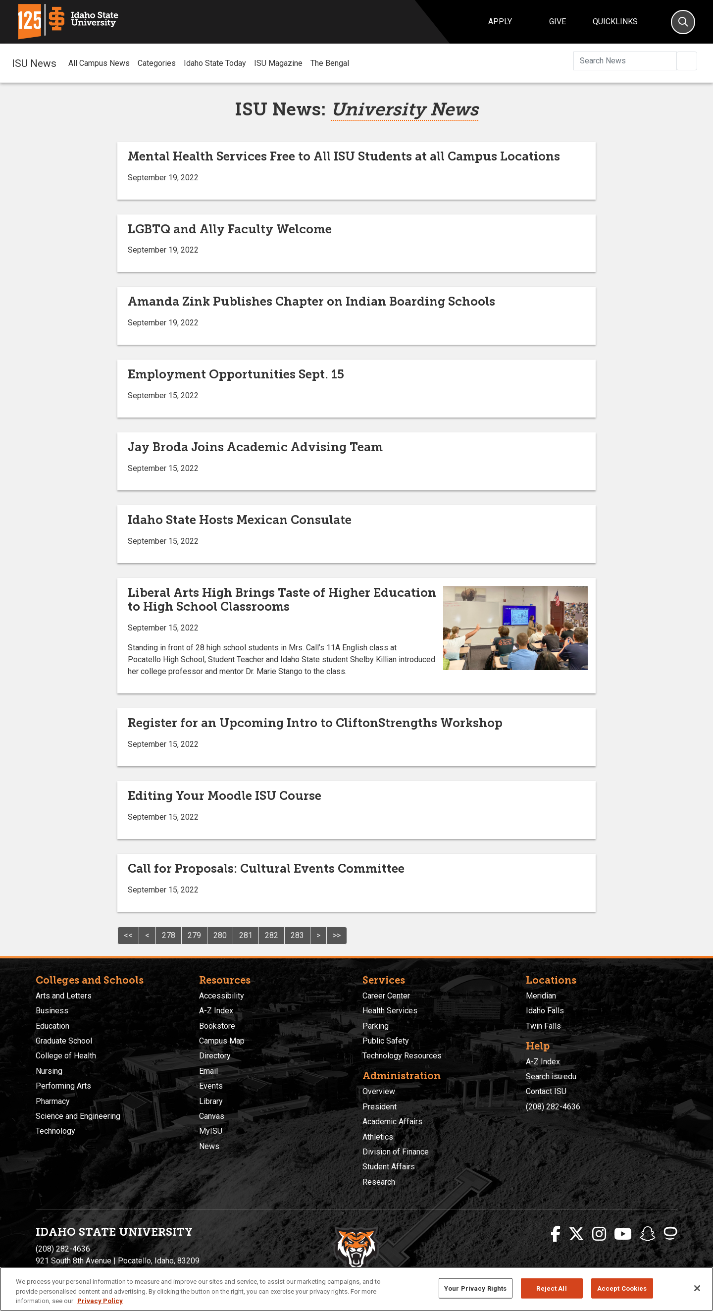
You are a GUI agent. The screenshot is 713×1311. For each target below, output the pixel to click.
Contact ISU (546, 1091)
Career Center (386, 995)
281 (246, 935)
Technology (55, 1131)
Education (52, 1026)
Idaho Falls (545, 1010)
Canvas (211, 1116)
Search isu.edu (551, 1076)
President (379, 1106)
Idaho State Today (215, 63)
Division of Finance (395, 1151)
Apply (500, 21)
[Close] (697, 1288)
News (209, 1146)
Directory (215, 1055)
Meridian (541, 995)
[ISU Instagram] (599, 1234)
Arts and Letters (64, 995)
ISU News (34, 63)
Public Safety (385, 1041)
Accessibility (221, 995)
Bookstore (217, 1026)
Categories (157, 63)
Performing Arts (63, 1086)
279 (194, 935)
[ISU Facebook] (555, 1234)
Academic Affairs (392, 1121)
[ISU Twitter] (576, 1234)
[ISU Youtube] (623, 1234)
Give (557, 21)
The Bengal (329, 63)
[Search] (683, 22)
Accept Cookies (622, 1288)
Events (211, 1086)
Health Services (389, 1010)
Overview (378, 1091)
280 (220, 935)
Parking (375, 1026)
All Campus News (99, 63)
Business (52, 1010)
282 (271, 935)
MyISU (210, 1131)
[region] (356, 1289)
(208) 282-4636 (553, 1106)
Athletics (377, 1137)
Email (208, 1071)
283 (297, 935)
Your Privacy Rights (475, 1288)
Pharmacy (53, 1101)
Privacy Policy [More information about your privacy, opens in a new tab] (100, 1301)
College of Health (66, 1055)
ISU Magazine (278, 63)
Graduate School (64, 1041)
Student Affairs (388, 1166)
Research (378, 1182)
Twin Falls (543, 1026)
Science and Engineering (78, 1116)
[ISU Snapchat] (648, 1234)
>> (337, 935)
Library (211, 1101)
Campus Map (222, 1041)
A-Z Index (216, 1010)
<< (128, 935)
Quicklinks (615, 21)
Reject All (551, 1288)
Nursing (49, 1071)
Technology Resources (402, 1055)
